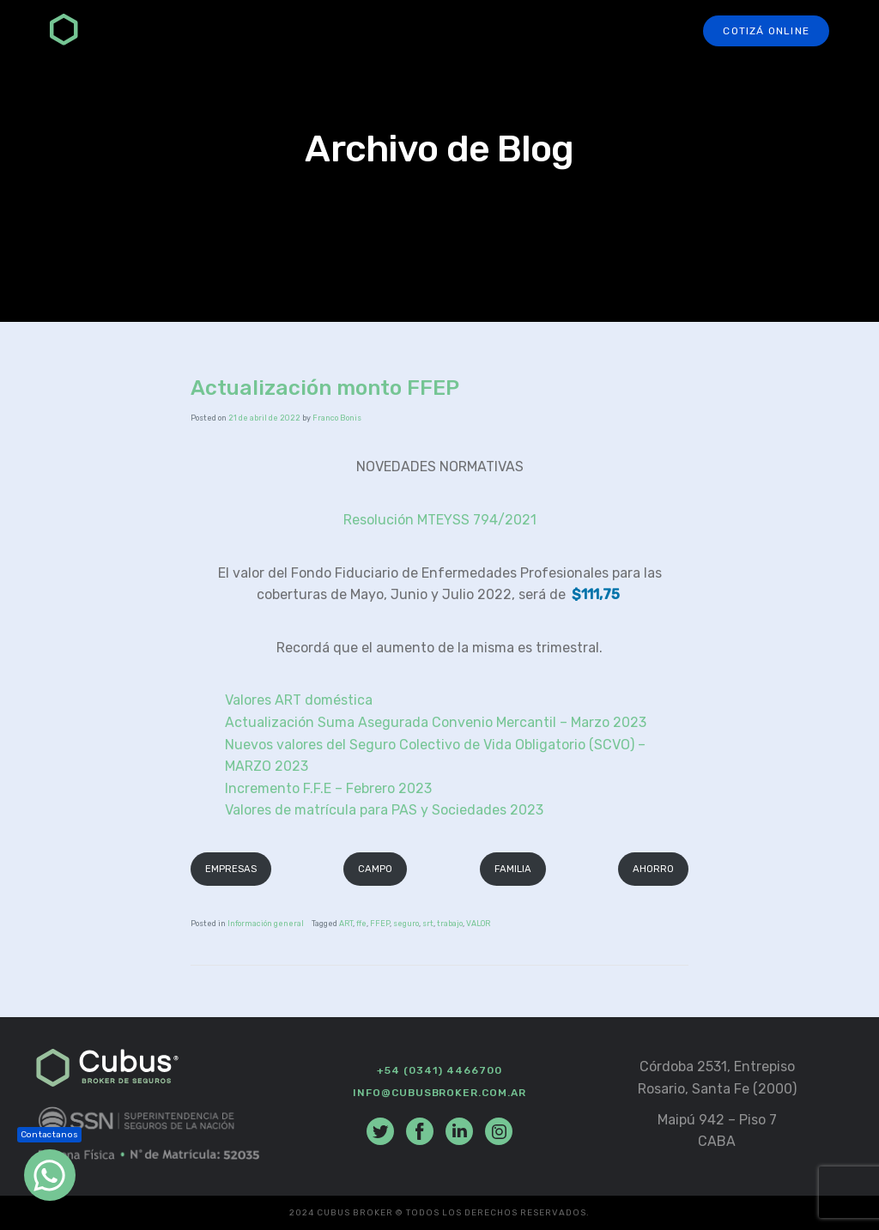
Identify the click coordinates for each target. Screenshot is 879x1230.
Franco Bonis (336, 418)
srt (427, 923)
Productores (366, 31)
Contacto (644, 31)
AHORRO (653, 869)
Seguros (266, 31)
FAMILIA (512, 869)
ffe (361, 923)
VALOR (478, 923)
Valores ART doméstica (299, 700)
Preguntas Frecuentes (511, 31)
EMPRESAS (231, 869)
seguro (406, 923)
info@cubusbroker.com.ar (439, 1093)
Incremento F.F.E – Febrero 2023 (328, 788)
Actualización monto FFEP (325, 387)
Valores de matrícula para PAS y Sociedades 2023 (384, 810)
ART (346, 923)
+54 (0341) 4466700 (439, 1070)
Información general (265, 923)
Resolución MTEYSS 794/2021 (439, 520)
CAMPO (375, 869)
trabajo (450, 923)
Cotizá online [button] (766, 31)
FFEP (380, 923)
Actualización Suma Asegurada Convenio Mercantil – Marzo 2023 (435, 722)
